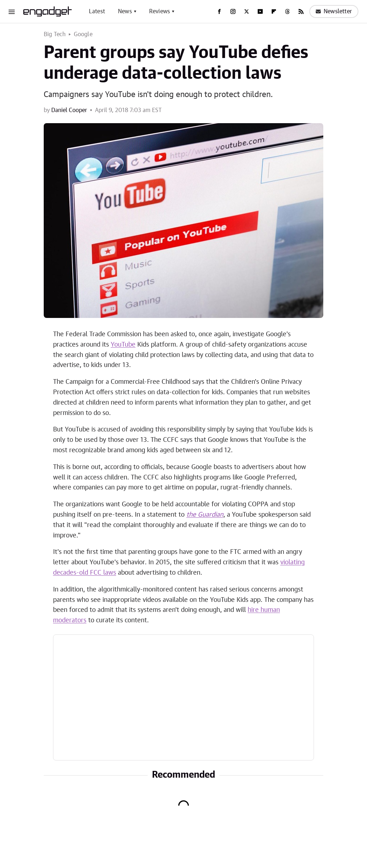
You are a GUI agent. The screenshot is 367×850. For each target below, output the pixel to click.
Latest (97, 11)
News (125, 11)
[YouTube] (260, 11)
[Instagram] (233, 11)
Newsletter (334, 11)
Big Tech (55, 34)
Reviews (159, 11)
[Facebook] (219, 11)
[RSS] (301, 11)
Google (83, 34)
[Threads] (287, 11)
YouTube (123, 345)
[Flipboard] (273, 11)
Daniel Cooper (69, 110)
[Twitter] (246, 11)
